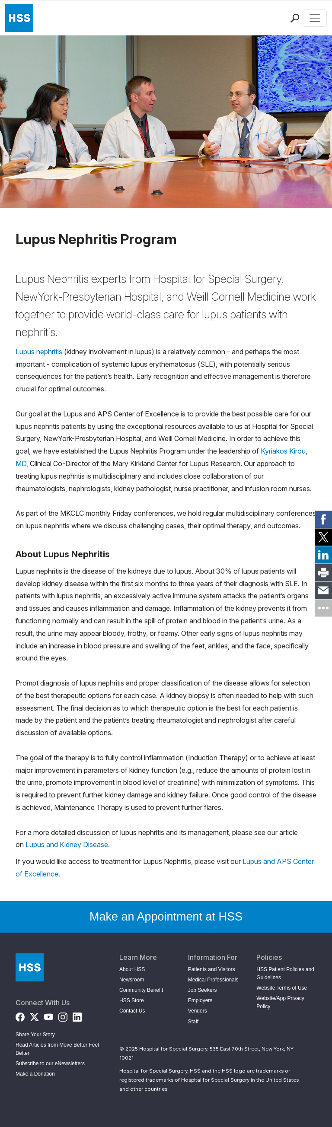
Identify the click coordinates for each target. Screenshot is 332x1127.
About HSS (132, 969)
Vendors (197, 1011)
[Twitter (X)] (34, 1015)
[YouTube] (48, 1015)
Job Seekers (202, 990)
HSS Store (131, 1000)
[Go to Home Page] (30, 967)
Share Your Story (35, 1035)
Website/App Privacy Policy (280, 1002)
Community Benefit (141, 990)
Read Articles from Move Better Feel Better (57, 1049)
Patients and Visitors (211, 969)
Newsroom (131, 980)
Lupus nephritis (39, 351)
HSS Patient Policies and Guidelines (285, 973)
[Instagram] (62, 1015)
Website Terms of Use (281, 988)
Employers (200, 1000)
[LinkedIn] (77, 1015)
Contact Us (132, 1011)
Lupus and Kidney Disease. (68, 844)
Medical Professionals (213, 980)
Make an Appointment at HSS (166, 916)
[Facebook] (20, 1015)
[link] (323, 519)
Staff (193, 1022)
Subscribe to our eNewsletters (50, 1063)
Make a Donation (35, 1074)
